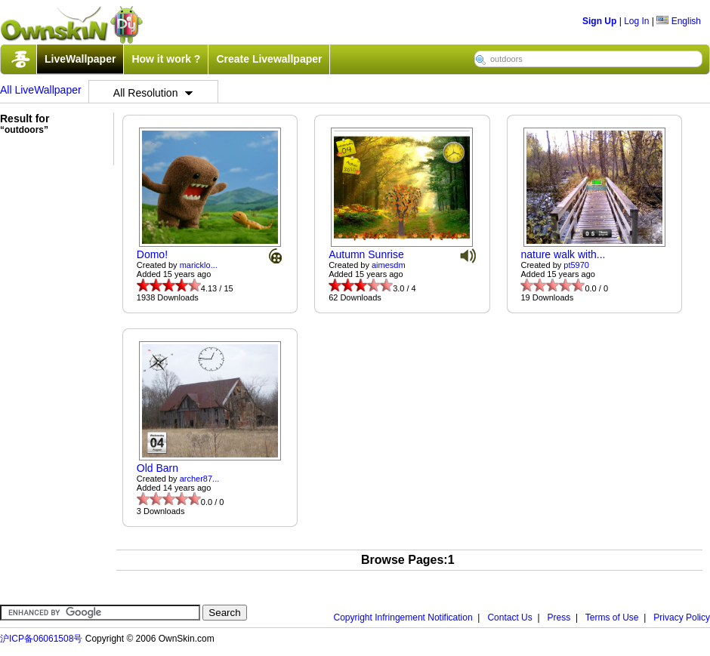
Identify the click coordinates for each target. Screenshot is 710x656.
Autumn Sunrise (366, 254)
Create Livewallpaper (269, 59)
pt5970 (576, 264)
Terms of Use (612, 617)
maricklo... (199, 264)
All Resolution (153, 93)
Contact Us (509, 617)
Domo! (152, 254)
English (678, 21)
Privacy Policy (681, 617)
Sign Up (599, 21)
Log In (636, 21)
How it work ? (165, 59)
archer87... (200, 478)
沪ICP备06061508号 (41, 638)
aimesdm (389, 264)
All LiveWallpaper (41, 90)
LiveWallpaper (80, 59)
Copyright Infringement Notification (403, 617)
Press (559, 617)
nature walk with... (562, 254)
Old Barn (157, 468)
